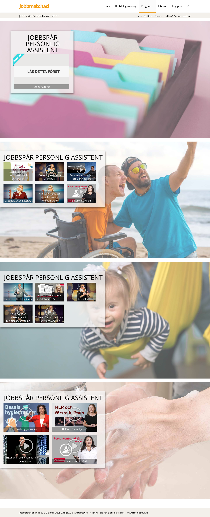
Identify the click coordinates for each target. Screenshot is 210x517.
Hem (107, 6)
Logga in (177, 6)
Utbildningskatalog (125, 6)
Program (147, 6)
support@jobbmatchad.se (112, 512)
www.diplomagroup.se (137, 512)
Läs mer (162, 6)
